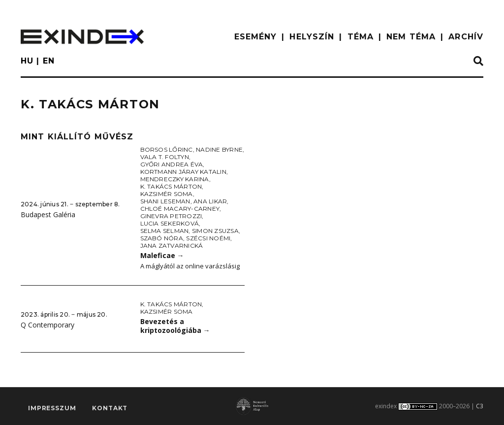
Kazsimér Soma (166, 193)
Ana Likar (210, 201)
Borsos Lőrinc (166, 149)
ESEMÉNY (255, 36)
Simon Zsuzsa (215, 230)
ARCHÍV (465, 36)
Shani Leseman (165, 201)
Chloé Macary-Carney (180, 208)
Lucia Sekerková (169, 223)
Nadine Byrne (219, 149)
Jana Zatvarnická (171, 245)
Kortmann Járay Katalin (183, 171)
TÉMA (360, 36)
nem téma (411, 36)
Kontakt (109, 408)
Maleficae (162, 255)
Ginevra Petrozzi (171, 216)
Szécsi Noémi (208, 238)
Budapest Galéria (48, 214)
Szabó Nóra (161, 238)
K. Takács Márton (171, 186)
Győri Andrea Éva (171, 164)
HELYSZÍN (311, 36)
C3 (479, 406)
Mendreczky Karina (174, 179)
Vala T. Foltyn (164, 157)
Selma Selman (164, 230)
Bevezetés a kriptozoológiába (175, 326)
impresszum (52, 408)
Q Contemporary (47, 324)
